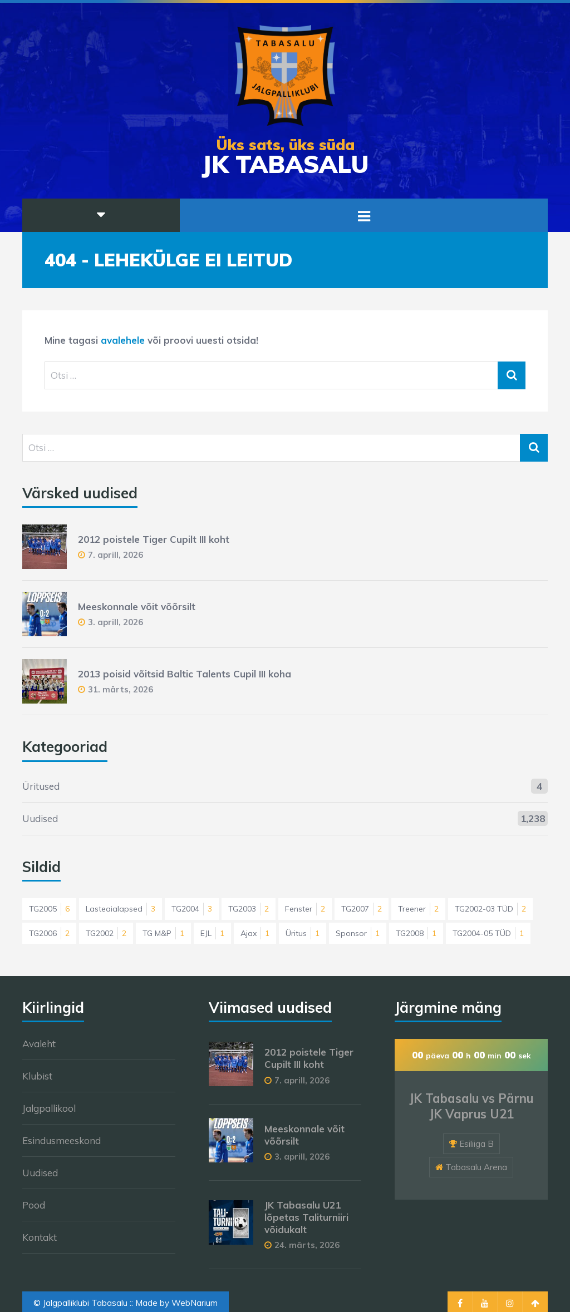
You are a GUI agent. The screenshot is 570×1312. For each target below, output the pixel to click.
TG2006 (49, 933)
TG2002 (106, 933)
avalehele (123, 340)
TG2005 (49, 909)
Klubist (37, 1076)
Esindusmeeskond (61, 1140)
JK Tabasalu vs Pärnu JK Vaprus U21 (471, 1106)
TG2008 (416, 933)
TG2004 (191, 909)
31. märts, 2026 (120, 689)
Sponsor (358, 933)
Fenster (305, 909)
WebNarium (194, 1303)
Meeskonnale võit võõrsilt (136, 606)
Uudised (40, 818)
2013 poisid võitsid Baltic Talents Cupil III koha (184, 674)
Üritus (303, 933)
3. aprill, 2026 (115, 622)
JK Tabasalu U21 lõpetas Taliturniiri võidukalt (306, 1217)
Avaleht (39, 1043)
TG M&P (163, 933)
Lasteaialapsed (120, 909)
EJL (212, 933)
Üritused (41, 786)
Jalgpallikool (49, 1108)
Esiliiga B (476, 1143)
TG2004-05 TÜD (488, 933)
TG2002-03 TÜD (490, 909)
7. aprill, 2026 (115, 554)
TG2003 (248, 909)
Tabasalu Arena (476, 1167)
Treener (418, 909)
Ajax (254, 933)
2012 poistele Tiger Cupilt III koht (153, 539)
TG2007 (361, 909)
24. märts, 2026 (307, 1245)
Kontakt (39, 1237)
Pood (33, 1205)
